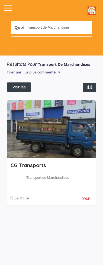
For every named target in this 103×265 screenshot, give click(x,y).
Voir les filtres (19, 88)
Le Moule (22, 198)
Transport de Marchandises (47, 177)
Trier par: (33, 72)
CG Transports (28, 165)
